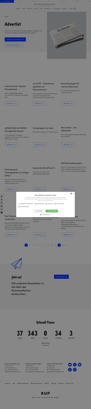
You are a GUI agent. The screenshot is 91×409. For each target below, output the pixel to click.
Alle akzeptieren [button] (52, 211)
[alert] (45, 204)
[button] (45, 214)
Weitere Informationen (48, 200)
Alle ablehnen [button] (38, 211)
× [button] (73, 193)
